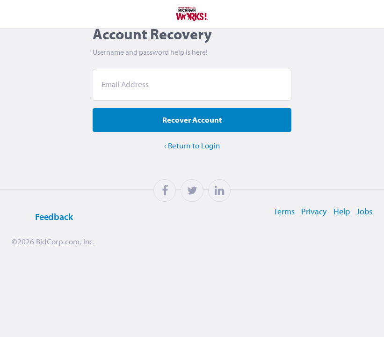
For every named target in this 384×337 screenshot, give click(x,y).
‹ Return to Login (192, 159)
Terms (279, 224)
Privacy (311, 224)
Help (340, 224)
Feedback (40, 230)
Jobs (364, 224)
